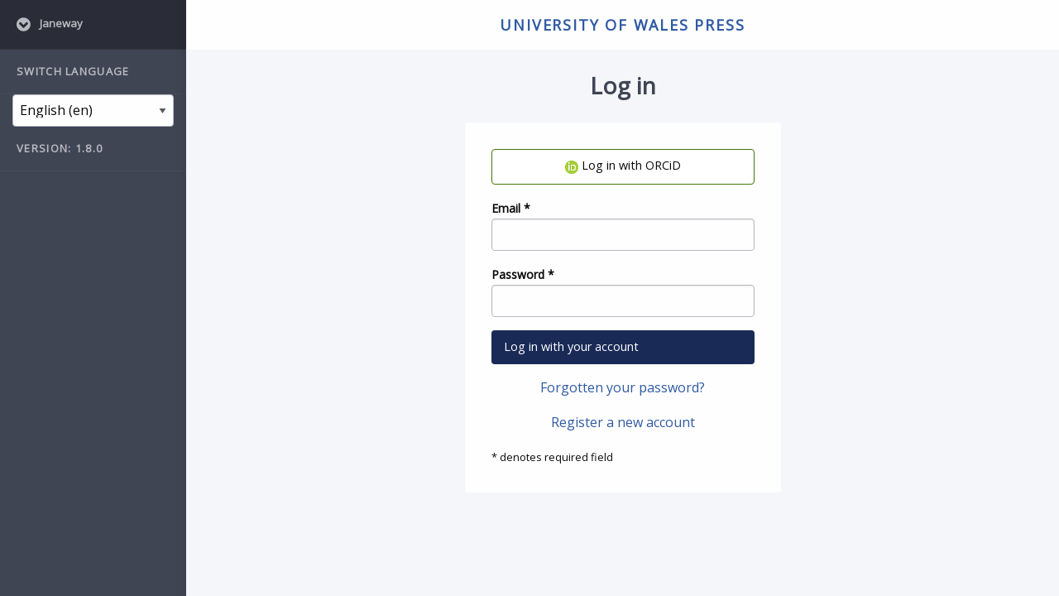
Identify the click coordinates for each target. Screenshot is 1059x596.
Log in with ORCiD (623, 165)
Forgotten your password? (622, 387)
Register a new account (623, 422)
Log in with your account (571, 346)
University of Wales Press (622, 25)
